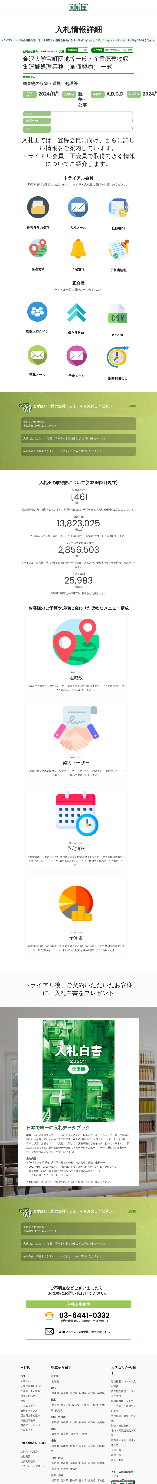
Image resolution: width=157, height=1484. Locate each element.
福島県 (101, 1393)
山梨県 (92, 1422)
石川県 (73, 1422)
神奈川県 (66, 1405)
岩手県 (64, 1393)
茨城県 (94, 1405)
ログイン (107, 40)
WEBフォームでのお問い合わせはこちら (84, 1332)
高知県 (73, 1469)
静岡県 (74, 1434)
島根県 (64, 1463)
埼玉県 (76, 1405)
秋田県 (82, 1393)
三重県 (83, 1434)
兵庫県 (64, 1446)
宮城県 (73, 1393)
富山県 (64, 1422)
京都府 (73, 1446)
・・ (123, 1406)
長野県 (101, 1422)
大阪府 (55, 1446)
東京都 (55, 1405)
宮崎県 (101, 1480)
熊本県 (82, 1480)
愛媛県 (64, 1469)
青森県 (55, 1393)
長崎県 (73, 1480)
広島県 (82, 1463)
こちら (86, 1182)
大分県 (92, 1480)
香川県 (55, 1469)
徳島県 (101, 1463)
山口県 (92, 1463)
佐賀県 (64, 1480)
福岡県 (55, 1480)
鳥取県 (55, 1463)
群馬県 (58, 1410)
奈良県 (92, 1446)
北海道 (55, 1381)
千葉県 (85, 1405)
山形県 (92, 1393)
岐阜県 (64, 1434)
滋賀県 (82, 1446)
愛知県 (55, 1434)
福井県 (82, 1422)
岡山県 (73, 1463)
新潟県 (55, 1422)
